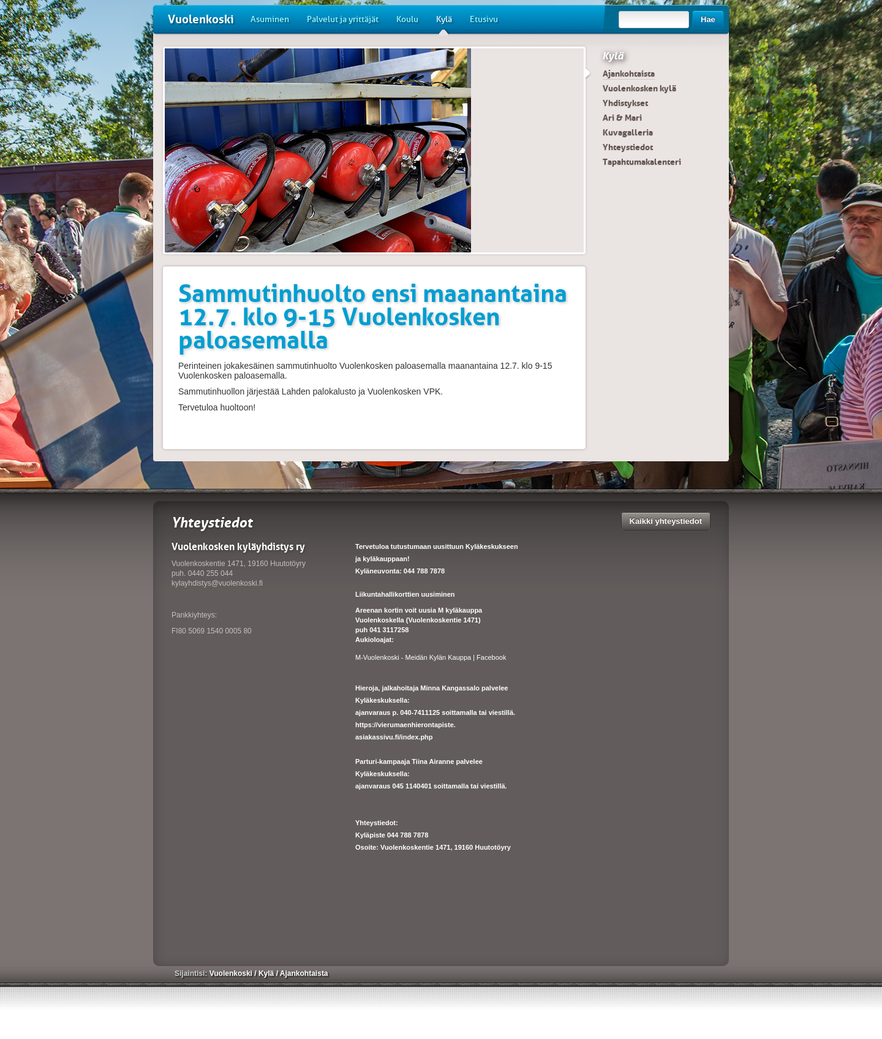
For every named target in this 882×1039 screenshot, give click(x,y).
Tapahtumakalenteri (642, 161)
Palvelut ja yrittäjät (343, 19)
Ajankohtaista (629, 73)
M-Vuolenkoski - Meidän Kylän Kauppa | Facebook (430, 657)
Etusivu (484, 19)
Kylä (444, 24)
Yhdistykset (625, 102)
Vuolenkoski (201, 19)
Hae (708, 19)
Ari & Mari (622, 117)
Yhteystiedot (628, 147)
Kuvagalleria (628, 132)
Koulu (407, 19)
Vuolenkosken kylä (639, 88)
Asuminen (270, 19)
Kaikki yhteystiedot (666, 521)
